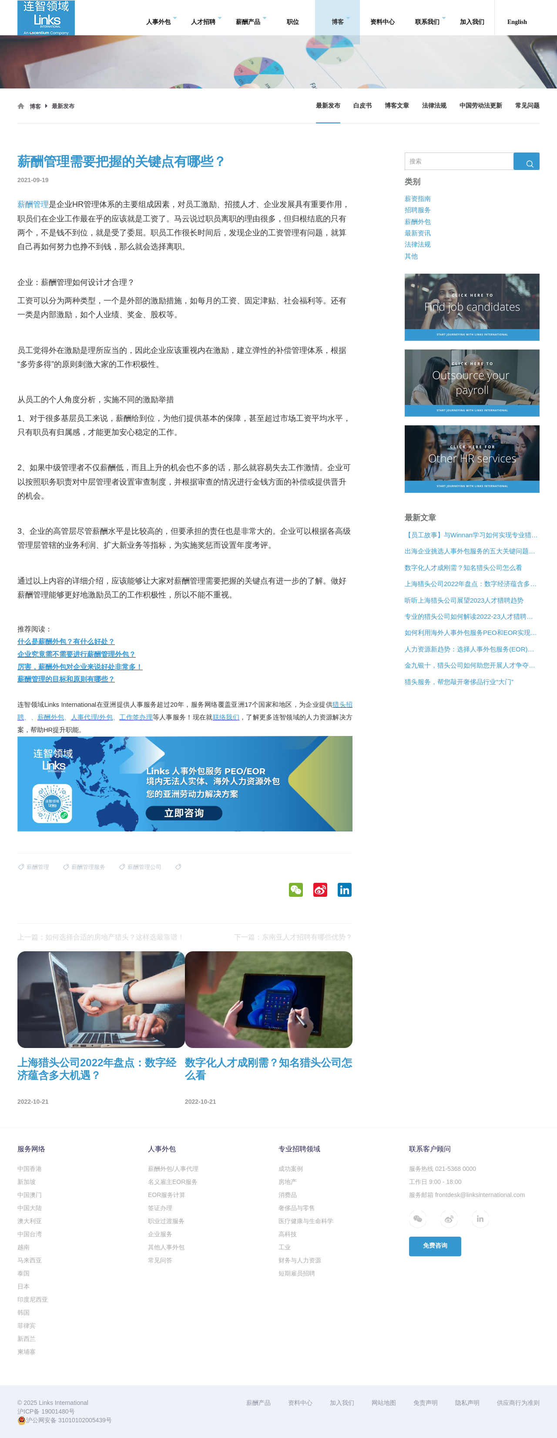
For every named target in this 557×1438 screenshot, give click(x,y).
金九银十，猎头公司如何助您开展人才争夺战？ (472, 665)
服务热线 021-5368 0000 (442, 1169)
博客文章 (397, 105)
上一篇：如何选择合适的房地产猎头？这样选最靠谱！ (101, 937)
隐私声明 (467, 1402)
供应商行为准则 (518, 1402)
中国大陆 (29, 1208)
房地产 (287, 1182)
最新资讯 (418, 233)
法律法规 (434, 105)
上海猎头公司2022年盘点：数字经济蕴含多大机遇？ (472, 584)
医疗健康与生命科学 (305, 1221)
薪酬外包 (418, 221)
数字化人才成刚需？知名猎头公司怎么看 (463, 567)
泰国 (23, 1273)
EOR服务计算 (166, 1195)
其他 (411, 256)
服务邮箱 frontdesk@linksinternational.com (467, 1195)
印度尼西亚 (32, 1299)
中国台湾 (29, 1234)
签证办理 (160, 1208)
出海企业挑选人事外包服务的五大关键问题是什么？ (472, 551)
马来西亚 (29, 1260)
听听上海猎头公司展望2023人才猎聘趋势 (464, 600)
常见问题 (527, 105)
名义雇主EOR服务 (173, 1182)
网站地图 (384, 1402)
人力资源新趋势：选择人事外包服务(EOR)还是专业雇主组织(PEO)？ (472, 649)
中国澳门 (29, 1195)
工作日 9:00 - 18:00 (435, 1182)
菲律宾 (26, 1326)
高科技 (287, 1234)
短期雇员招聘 (296, 1273)
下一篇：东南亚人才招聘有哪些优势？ (293, 937)
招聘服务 (418, 210)
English (517, 17)
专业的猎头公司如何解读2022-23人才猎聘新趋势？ (472, 616)
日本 (23, 1286)
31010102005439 (82, 1420)
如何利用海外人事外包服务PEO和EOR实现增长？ (472, 633)
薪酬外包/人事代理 (173, 1169)
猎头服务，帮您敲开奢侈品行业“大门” (459, 681)
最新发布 (328, 105)
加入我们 (472, 17)
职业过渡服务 (166, 1221)
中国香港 (29, 1169)
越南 (23, 1247)
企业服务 (160, 1234)
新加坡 (26, 1182)
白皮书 (362, 105)
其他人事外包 (166, 1247)
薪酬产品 (251, 17)
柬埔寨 (26, 1352)
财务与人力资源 (299, 1260)
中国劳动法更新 (481, 105)
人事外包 (161, 17)
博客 (341, 17)
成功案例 (290, 1169)
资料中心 (382, 17)
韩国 (23, 1312)
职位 (293, 17)
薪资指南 (418, 198)
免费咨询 (435, 1245)
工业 (284, 1247)
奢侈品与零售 (296, 1208)
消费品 (287, 1195)
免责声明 (425, 1402)
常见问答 (160, 1260)
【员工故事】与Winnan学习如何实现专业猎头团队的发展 (472, 535)
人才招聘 (206, 17)
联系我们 (430, 17)
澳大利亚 (29, 1221)
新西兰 (26, 1339)
